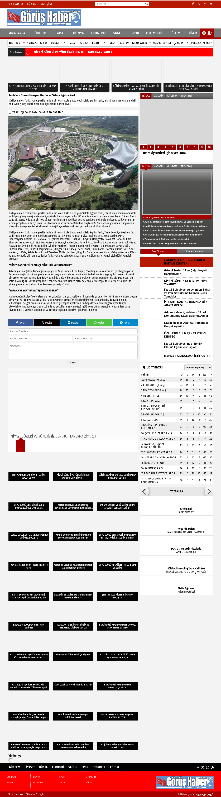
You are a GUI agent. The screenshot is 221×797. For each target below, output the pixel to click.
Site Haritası (15, 794)
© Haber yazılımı (196, 794)
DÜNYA (78, 33)
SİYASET (60, 33)
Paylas (21, 322)
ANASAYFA (17, 33)
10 (209, 147)
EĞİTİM (175, 33)
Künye (31, 4)
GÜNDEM (39, 33)
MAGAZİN (158, 96)
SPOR (135, 33)
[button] (28, 50)
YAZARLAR (176, 491)
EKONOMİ (98, 33)
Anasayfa (16, 4)
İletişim (46, 4)
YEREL (16, 112)
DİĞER (192, 33)
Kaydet (73, 362)
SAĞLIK (118, 33)
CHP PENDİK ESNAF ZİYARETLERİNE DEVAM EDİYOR (68, 52)
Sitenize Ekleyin (35, 794)
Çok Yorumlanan (195, 251)
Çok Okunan (158, 251)
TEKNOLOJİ (186, 96)
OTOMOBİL (154, 33)
